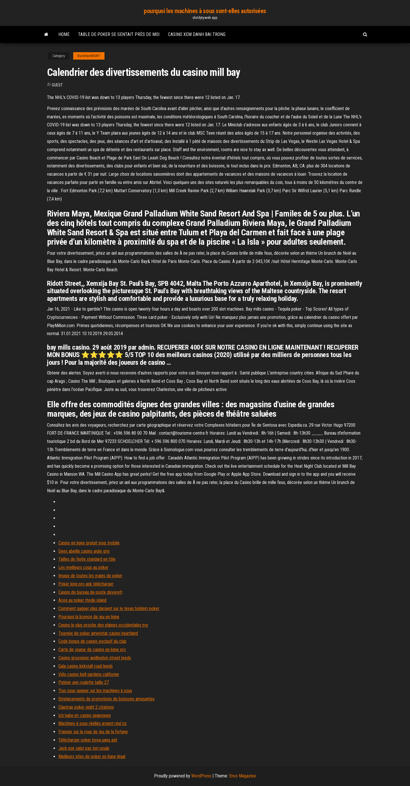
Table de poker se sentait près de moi (118, 34)
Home (63, 34)
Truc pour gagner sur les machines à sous (95, 690)
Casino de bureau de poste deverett (90, 592)
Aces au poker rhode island (82, 600)
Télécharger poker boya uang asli (87, 740)
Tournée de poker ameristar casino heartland (98, 633)
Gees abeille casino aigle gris (84, 551)
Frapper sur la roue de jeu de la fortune (93, 731)
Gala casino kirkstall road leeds (85, 666)
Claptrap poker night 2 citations (86, 707)
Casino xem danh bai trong (197, 34)
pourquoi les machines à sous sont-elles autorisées (205, 11)
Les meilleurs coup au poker (83, 567)
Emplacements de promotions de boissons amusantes (106, 699)
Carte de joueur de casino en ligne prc (92, 649)
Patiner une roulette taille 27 (83, 682)
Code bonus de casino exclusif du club (92, 641)
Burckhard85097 (88, 56)
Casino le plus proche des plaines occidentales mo (103, 625)
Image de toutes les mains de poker (90, 575)
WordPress (201, 776)
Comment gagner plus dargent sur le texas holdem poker (108, 608)
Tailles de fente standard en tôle (87, 559)
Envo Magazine (242, 776)
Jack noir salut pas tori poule (83, 748)
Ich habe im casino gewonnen (84, 715)
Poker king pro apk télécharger (86, 584)
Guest (57, 85)
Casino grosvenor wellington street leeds (94, 658)
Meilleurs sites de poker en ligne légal (91, 756)
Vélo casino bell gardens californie (88, 674)
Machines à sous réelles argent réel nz (92, 723)
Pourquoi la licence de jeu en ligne (88, 616)
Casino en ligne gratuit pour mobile (89, 543)
